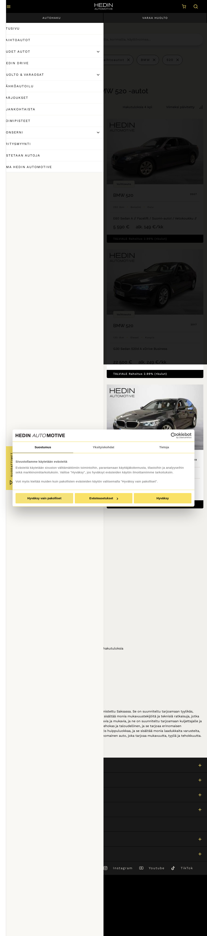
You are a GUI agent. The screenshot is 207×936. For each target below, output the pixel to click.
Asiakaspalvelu (16, 824)
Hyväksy (162, 498)
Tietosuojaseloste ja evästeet (28, 915)
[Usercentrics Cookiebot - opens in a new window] (173, 435)
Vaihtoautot (112, 60)
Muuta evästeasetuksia (23, 926)
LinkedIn (53, 868)
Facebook (87, 868)
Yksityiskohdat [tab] (103, 447)
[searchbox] (137, 39)
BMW (145, 60)
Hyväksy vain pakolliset (44, 498)
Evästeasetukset (103, 498)
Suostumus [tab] (43, 447)
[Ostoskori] (183, 6)
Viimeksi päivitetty (180, 107)
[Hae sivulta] (195, 6)
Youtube (157, 868)
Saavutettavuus (17, 920)
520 (170, 60)
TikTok (187, 868)
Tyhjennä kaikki (25, 59)
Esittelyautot (72, 60)
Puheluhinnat (15, 910)
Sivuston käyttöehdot (22, 904)
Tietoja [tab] (164, 447)
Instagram (123, 868)
